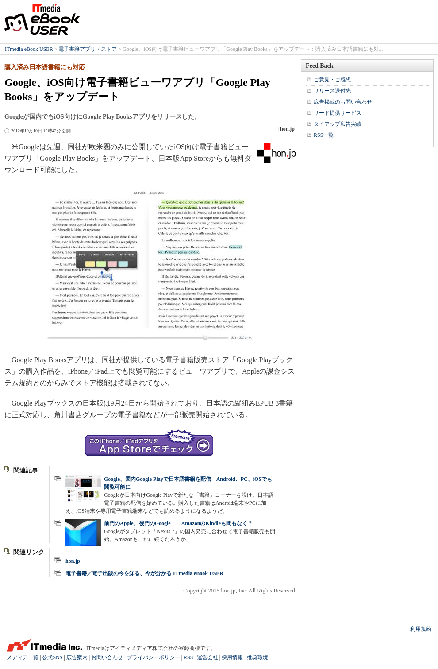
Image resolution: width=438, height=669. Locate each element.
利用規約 (420, 629)
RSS (188, 657)
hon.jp (72, 561)
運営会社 (207, 657)
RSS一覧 (324, 135)
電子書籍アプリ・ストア (87, 49)
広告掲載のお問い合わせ (343, 102)
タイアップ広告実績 (337, 124)
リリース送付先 (332, 91)
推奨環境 (257, 657)
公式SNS (52, 657)
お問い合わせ (107, 657)
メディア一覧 (22, 657)
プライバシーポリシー (153, 657)
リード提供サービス (337, 113)
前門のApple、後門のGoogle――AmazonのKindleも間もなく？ (178, 523)
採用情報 (232, 657)
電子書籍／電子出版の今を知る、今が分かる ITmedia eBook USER (144, 573)
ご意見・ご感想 (332, 80)
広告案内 (77, 657)
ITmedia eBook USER (42, 19)
